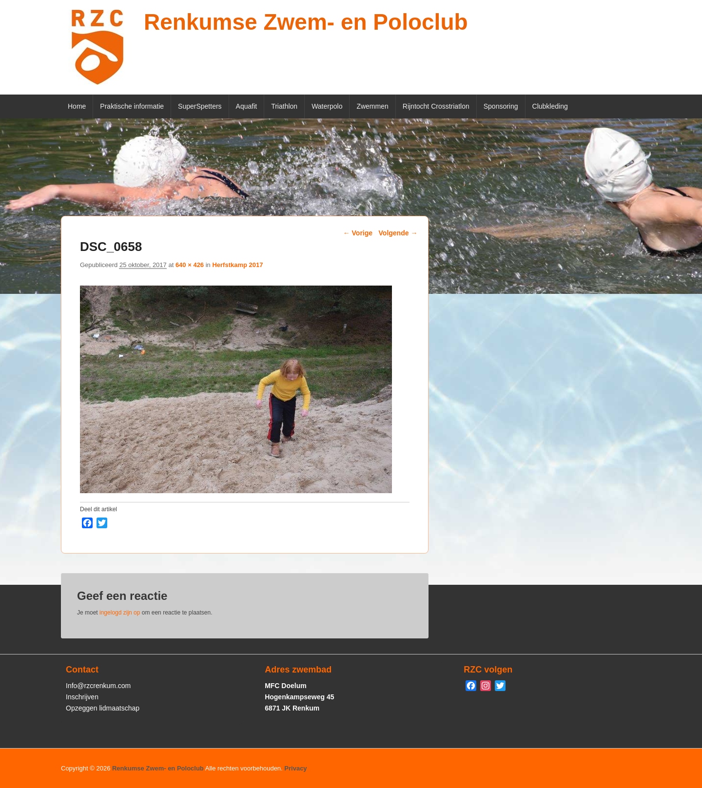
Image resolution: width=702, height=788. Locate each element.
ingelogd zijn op (119, 612)
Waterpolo (327, 106)
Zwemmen (372, 106)
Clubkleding (550, 106)
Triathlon (284, 106)
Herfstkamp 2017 (237, 265)
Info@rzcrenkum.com (98, 686)
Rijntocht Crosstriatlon (436, 106)
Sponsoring (501, 106)
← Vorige (357, 233)
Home (77, 106)
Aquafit (246, 106)
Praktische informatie (132, 106)
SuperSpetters (200, 106)
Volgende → (398, 233)
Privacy (295, 768)
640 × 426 (190, 265)
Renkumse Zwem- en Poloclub (306, 22)
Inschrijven (82, 697)
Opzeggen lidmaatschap (102, 708)
